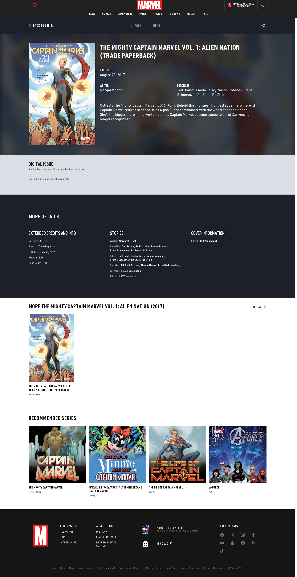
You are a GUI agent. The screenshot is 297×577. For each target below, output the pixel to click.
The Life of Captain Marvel (166, 487)
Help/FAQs (67, 531)
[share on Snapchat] (232, 544)
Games (143, 13)
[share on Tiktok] (222, 552)
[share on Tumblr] (253, 536)
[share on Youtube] (222, 544)
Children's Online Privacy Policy (161, 568)
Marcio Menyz (148, 265)
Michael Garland (130, 265)
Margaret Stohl (112, 90)
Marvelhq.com (106, 537)
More (205, 13)
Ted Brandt (185, 90)
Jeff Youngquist (127, 276)
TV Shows (174, 13)
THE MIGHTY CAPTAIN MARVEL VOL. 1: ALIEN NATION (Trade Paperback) (50, 388)
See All (259, 307)
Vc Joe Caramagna (131, 270)
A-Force (214, 487)
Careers (65, 537)
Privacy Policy (76, 568)
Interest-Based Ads (214, 568)
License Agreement (190, 568)
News (92, 13)
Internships (68, 542)
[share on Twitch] (253, 544)
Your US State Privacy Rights (101, 568)
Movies (158, 13)
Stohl (31, 394)
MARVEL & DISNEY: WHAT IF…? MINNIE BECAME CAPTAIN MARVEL (115, 489)
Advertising (104, 526)
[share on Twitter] (232, 536)
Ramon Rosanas (229, 90)
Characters (125, 13)
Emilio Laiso (205, 90)
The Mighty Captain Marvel (46, 487)
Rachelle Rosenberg (169, 265)
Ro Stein (203, 94)
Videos (191, 13)
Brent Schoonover (119, 250)
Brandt (38, 394)
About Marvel (69, 526)
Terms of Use (58, 568)
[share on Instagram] (243, 536)
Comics (106, 13)
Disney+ (101, 531)
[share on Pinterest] (243, 544)
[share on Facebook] (222, 536)
